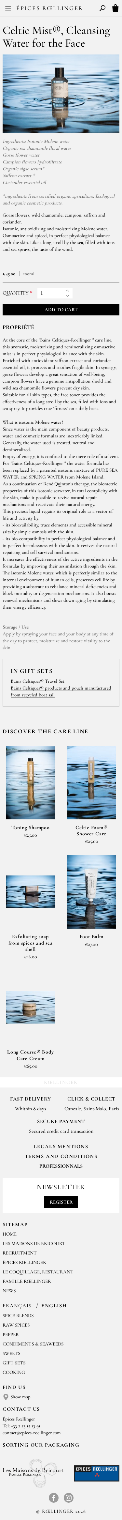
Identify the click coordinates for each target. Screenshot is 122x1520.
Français (18, 1305)
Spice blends (18, 1315)
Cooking (14, 1372)
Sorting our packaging (41, 1445)
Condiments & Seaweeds (33, 1344)
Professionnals (61, 1166)
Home (10, 1234)
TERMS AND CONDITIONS (61, 1156)
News (9, 1291)
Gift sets (14, 1363)
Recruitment (20, 1253)
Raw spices (16, 1325)
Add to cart (61, 309)
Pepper (11, 1334)
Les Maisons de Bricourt (34, 1243)
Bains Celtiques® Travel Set (37, 681)
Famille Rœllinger (27, 1281)
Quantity (16, 293)
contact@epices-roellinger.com (32, 1433)
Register (61, 1202)
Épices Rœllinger (49, 8)
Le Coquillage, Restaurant (38, 1272)
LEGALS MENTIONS (61, 1146)
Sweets (11, 1353)
